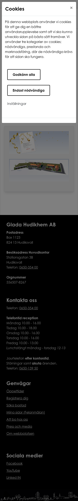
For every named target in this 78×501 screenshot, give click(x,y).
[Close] (71, 8)
